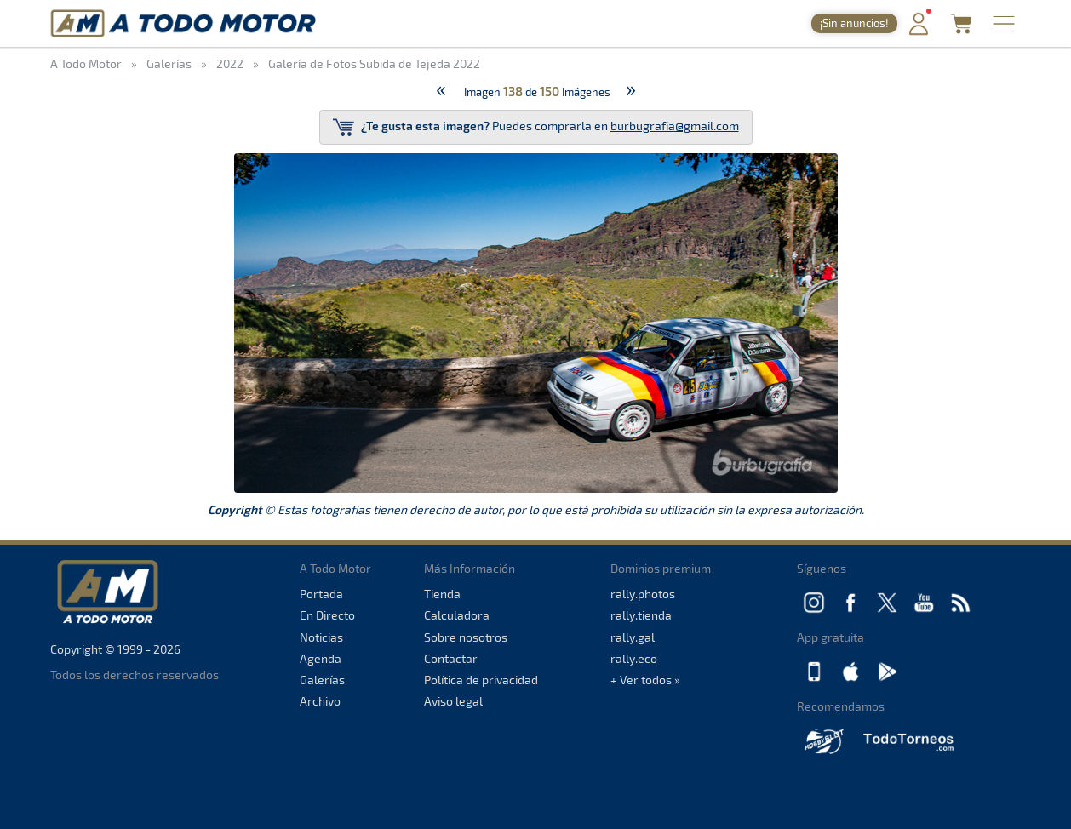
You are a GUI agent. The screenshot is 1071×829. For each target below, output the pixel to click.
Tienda (442, 593)
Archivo (320, 701)
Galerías (322, 679)
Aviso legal (453, 701)
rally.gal (632, 637)
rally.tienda (641, 615)
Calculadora (457, 615)
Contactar (451, 658)
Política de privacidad (481, 679)
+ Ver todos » (645, 679)
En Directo (327, 615)
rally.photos (642, 593)
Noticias (321, 637)
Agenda (320, 658)
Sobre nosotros (465, 637)
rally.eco (633, 658)
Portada (321, 593)
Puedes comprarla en (536, 127)
